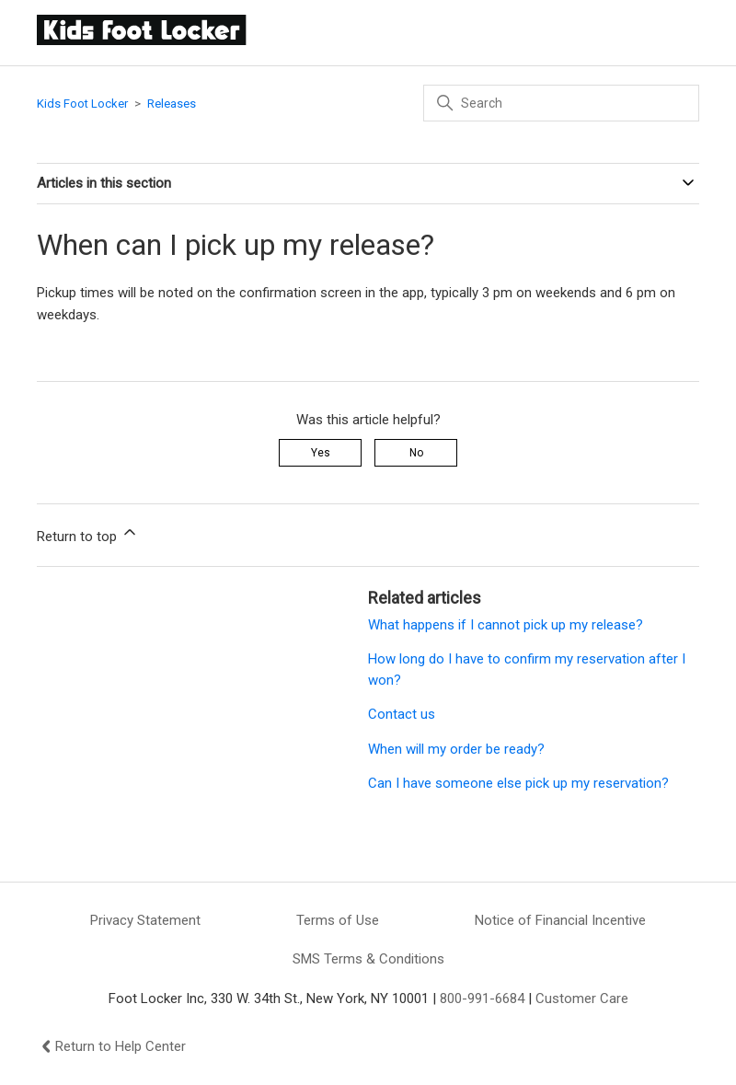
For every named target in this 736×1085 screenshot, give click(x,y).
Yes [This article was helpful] (320, 452)
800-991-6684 (482, 998)
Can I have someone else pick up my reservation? (518, 783)
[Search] (561, 103)
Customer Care (581, 998)
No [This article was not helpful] (416, 452)
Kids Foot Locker (82, 103)
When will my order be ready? (456, 749)
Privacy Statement (145, 920)
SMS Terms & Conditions (368, 959)
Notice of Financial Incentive (560, 920)
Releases (171, 103)
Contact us (401, 714)
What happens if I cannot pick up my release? (505, 625)
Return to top (88, 534)
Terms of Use (337, 920)
